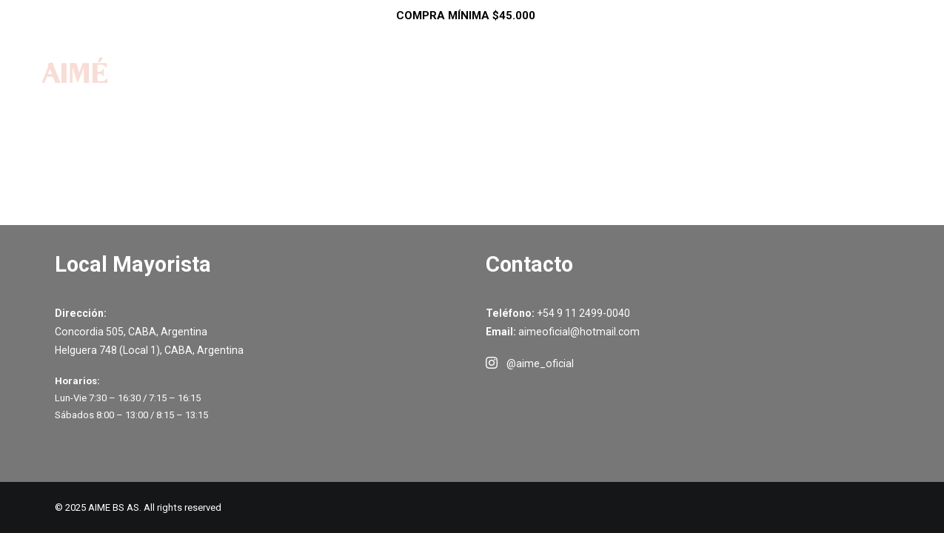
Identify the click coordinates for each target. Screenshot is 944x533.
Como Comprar (584, 87)
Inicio (376, 87)
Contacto (765, 87)
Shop (439, 87)
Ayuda (683, 87)
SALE (499, 87)
